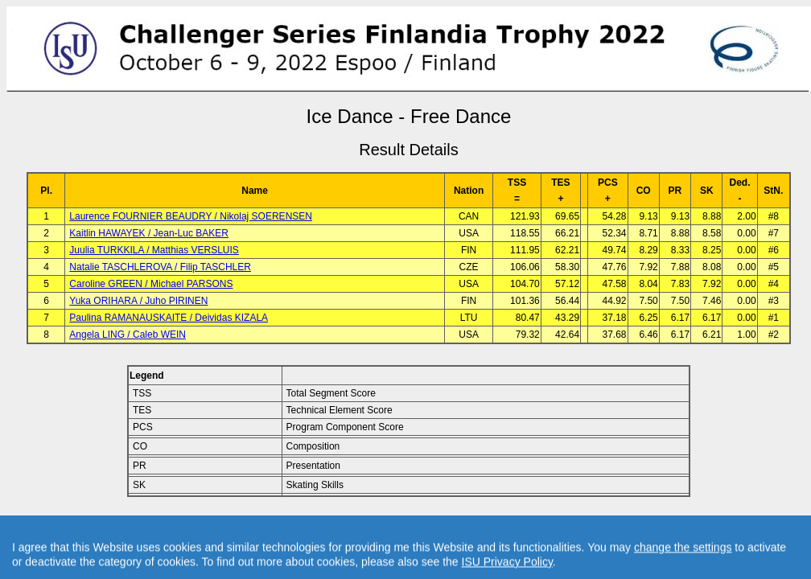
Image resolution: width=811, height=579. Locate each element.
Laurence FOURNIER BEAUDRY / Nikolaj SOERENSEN (190, 216)
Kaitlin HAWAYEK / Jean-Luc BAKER (148, 233)
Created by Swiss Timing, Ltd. (590, 523)
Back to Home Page (340, 523)
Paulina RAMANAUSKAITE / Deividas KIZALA (168, 317)
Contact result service (466, 523)
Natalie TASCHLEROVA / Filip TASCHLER (160, 267)
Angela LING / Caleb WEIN (127, 334)
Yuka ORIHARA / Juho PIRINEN (138, 300)
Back (272, 523)
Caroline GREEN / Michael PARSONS (151, 284)
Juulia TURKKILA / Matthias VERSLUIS (154, 250)
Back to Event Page (205, 523)
